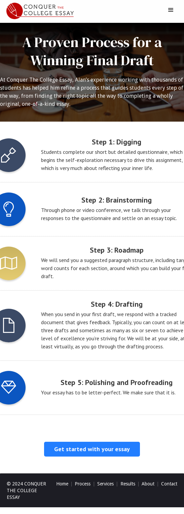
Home (62, 483)
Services (105, 483)
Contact (169, 483)
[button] (171, 10)
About (148, 483)
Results (127, 483)
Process (82, 483)
